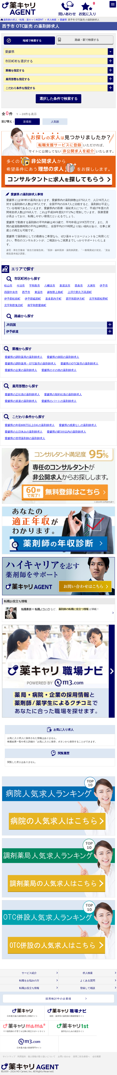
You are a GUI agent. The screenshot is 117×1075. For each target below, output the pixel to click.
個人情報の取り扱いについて (42, 1056)
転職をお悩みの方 (29, 980)
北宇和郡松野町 (98, 298)
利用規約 (21, 1056)
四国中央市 (11, 292)
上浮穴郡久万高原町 (80, 292)
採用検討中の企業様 (58, 998)
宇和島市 (34, 285)
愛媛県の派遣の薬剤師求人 (21, 401)
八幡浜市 (49, 285)
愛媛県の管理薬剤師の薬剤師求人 (25, 438)
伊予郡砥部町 (33, 298)
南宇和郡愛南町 (36, 305)
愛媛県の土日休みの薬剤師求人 (23, 431)
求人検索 (51, 19)
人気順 (55, 121)
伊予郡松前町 (12, 298)
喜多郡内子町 (53, 298)
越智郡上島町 (55, 292)
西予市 (26, 292)
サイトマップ (9, 1056)
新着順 (27, 121)
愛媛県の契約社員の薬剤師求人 (63, 394)
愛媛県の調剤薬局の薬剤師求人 (23, 357)
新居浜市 (65, 285)
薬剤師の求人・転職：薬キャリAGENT (23, 19)
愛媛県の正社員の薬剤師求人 (22, 394)
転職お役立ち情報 (29, 988)
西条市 (79, 285)
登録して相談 (87, 988)
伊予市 (104, 285)
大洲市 (91, 285)
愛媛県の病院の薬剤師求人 (63, 357)
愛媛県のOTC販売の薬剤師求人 (79, 363)
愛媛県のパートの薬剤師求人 (58, 401)
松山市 (8, 285)
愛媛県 (63, 19)
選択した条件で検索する (59, 98)
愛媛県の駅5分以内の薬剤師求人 (66, 431)
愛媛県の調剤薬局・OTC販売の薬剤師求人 (30, 363)
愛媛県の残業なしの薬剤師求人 (78, 425)
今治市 (21, 285)
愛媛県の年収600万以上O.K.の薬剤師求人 (30, 425)
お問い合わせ (64, 1056)
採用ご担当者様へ (81, 1056)
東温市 (39, 292)
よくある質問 (87, 980)
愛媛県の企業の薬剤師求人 (21, 370)
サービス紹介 (29, 973)
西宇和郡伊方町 (75, 298)
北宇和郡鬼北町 (13, 305)
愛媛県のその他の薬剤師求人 (58, 370)
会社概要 (96, 1056)
